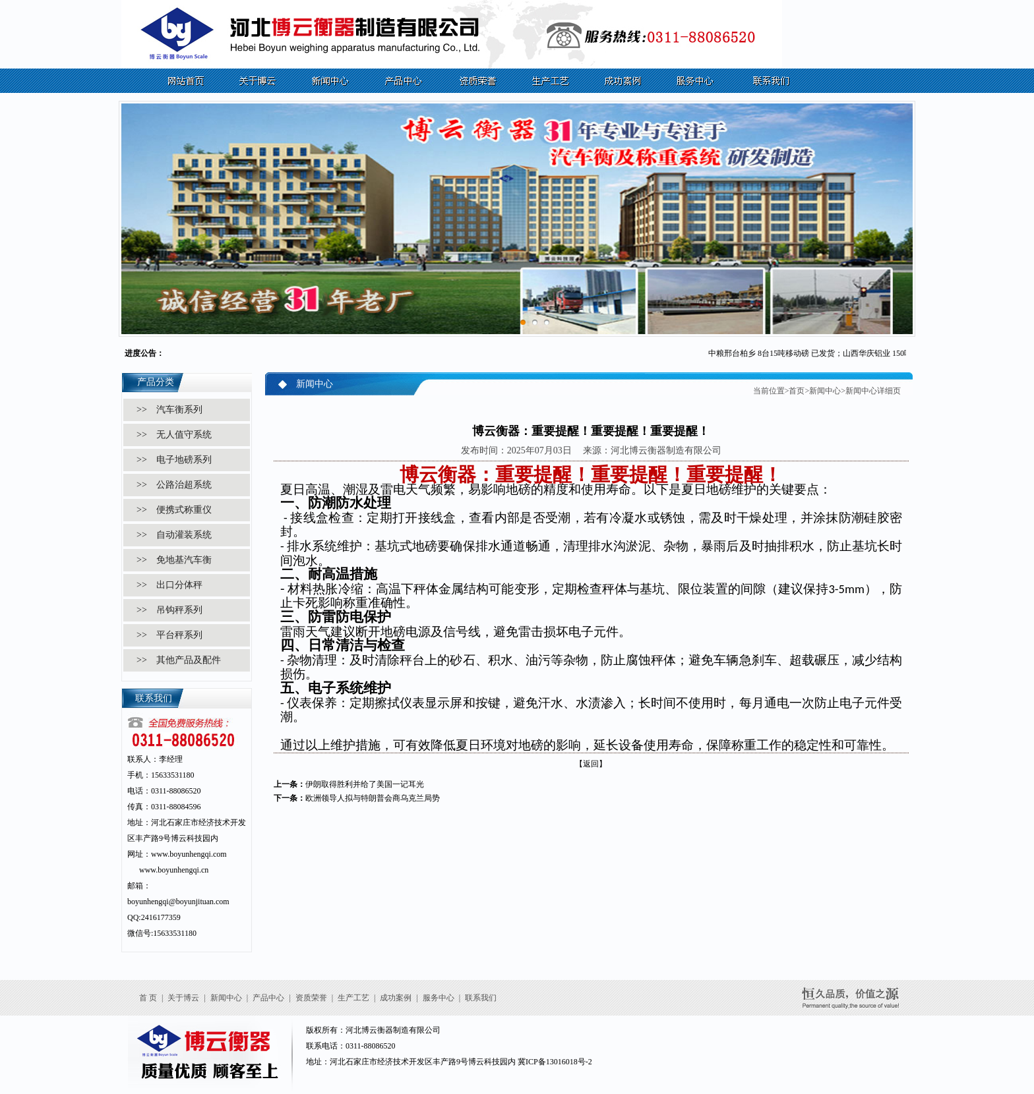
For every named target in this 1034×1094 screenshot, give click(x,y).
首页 (797, 390)
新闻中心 (825, 390)
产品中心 (268, 997)
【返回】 (591, 763)
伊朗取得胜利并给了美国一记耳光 (364, 784)
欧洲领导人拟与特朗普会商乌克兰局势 (372, 798)
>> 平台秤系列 (169, 635)
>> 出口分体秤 (169, 585)
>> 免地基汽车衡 (174, 560)
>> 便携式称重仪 (174, 510)
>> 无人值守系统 (174, 435)
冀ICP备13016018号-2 (555, 1061)
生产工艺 (353, 997)
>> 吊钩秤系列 (169, 610)
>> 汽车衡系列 (169, 410)
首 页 (148, 997)
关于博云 (183, 997)
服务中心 (438, 997)
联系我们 (481, 997)
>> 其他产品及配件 (179, 660)
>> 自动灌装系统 (174, 535)
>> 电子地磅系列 (174, 460)
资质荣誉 (311, 997)
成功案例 (395, 997)
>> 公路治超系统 (174, 485)
